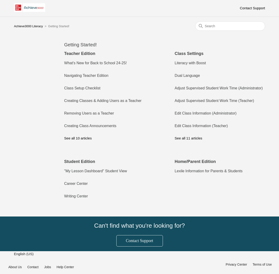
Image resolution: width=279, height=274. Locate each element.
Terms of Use (262, 264)
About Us (15, 267)
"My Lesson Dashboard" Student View (95, 171)
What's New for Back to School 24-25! (95, 63)
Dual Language (187, 76)
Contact (32, 267)
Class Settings (189, 53)
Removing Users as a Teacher (89, 113)
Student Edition (79, 161)
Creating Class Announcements (90, 126)
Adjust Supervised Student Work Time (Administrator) (219, 88)
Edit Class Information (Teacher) (201, 126)
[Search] (230, 26)
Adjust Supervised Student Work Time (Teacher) (214, 101)
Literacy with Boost (190, 63)
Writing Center (76, 196)
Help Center (65, 267)
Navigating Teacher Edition (86, 76)
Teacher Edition (79, 53)
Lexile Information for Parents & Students (209, 171)
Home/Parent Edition (195, 161)
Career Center (76, 184)
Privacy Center (236, 264)
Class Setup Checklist (82, 88)
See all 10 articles (78, 138)
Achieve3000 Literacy (28, 26)
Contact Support (252, 8)
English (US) (24, 254)
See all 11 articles (188, 138)
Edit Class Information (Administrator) (206, 113)
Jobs (47, 267)
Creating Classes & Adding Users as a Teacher (102, 101)
